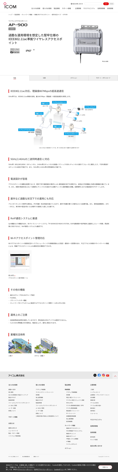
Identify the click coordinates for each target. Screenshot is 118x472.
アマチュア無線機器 (71, 394)
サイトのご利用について (14, 458)
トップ (10, 14)
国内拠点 (92, 410)
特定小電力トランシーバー (73, 399)
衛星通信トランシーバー (72, 413)
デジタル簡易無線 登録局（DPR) (75, 407)
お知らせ (11, 425)
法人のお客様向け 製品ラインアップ (18, 397)
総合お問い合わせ (78, 4)
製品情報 (57, 8)
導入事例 (10, 394)
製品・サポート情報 (13, 435)
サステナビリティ (89, 8)
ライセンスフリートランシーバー (45, 394)
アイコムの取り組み (95, 407)
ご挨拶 (92, 391)
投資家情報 (101, 8)
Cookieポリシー (59, 469)
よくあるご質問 (12, 407)
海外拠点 (92, 413)
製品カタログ (12, 399)
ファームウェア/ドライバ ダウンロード (19, 405)
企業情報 (78, 8)
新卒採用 (92, 439)
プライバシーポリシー (25, 469)
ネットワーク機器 (27, 14)
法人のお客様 (35, 8)
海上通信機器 (39, 399)
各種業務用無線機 (71, 418)
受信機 (37, 397)
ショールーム (94, 415)
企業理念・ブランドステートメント (100, 397)
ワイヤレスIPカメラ (71, 446)
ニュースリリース (13, 433)
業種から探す (12, 391)
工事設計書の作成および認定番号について (47, 418)
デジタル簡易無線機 (71, 410)
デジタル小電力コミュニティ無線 (75, 402)
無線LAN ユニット (71, 435)
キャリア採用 (94, 442)
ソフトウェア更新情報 (14, 438)
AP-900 (65, 14)
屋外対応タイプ (56, 14)
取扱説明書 (11, 402)
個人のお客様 (47, 8)
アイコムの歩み (94, 405)
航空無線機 (69, 423)
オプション (68, 450)
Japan (106, 3)
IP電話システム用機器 (72, 441)
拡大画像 (105, 61)
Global (111, 3)
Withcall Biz (69, 405)
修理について (12, 413)
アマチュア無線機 (40, 391)
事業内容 (92, 402)
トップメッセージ (95, 394)
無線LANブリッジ (71, 438)
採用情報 (110, 8)
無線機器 (67, 391)
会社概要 (92, 399)
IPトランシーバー (71, 415)
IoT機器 (68, 443)
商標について (40, 458)
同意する (105, 468)
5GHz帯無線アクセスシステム (74, 433)
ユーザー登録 (12, 410)
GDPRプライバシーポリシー (43, 469)
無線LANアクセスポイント (42, 14)
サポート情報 (66, 8)
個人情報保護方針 (28, 458)
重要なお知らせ (12, 430)
